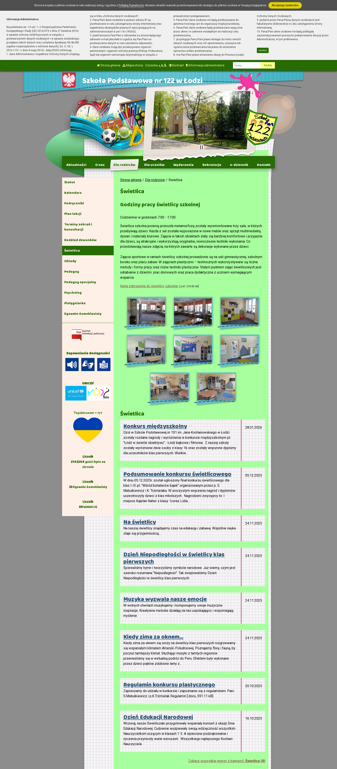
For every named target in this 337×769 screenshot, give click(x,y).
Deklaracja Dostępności (208, 748)
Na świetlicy (139, 459)
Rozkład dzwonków (80, 240)
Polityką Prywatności (131, 5)
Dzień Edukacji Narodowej (158, 654)
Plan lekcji (72, 213)
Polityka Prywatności (216, 740)
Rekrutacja (211, 164)
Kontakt (264, 164)
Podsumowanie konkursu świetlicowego (177, 411)
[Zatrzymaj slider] (201, 147)
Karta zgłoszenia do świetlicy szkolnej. (149, 286)
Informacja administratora (205, 65)
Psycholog (73, 292)
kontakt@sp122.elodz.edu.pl (163, 735)
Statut (69, 182)
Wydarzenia (183, 164)
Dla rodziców (124, 164)
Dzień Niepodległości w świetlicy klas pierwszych (174, 496)
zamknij (263, 50)
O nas (100, 164)
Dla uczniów (154, 164)
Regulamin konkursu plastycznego (169, 622)
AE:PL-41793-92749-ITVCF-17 (165, 740)
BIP (203, 730)
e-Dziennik (209, 735)
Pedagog (71, 271)
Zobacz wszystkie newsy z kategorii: (226, 698)
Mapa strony (133, 65)
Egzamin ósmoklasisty (83, 313)
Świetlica (72, 250)
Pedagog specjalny (80, 282)
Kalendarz (73, 192)
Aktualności (76, 164)
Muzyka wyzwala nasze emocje (165, 536)
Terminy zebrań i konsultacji (78, 227)
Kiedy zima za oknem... (153, 574)
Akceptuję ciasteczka (285, 5)
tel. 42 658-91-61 (155, 730)
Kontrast (176, 65)
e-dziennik (239, 164)
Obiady (70, 261)
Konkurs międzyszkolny (155, 363)
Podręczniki (74, 203)
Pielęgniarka (75, 303)
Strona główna (108, 65)
